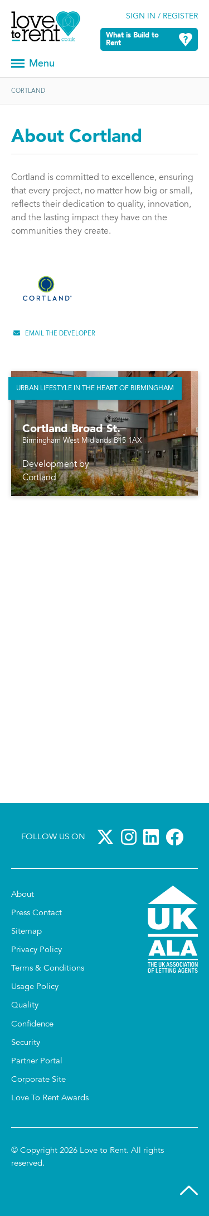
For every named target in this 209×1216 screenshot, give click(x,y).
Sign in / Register (162, 17)
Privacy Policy (36, 950)
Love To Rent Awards (50, 1098)
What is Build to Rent (132, 39)
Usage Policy (35, 987)
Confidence (32, 1024)
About (22, 895)
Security (25, 1043)
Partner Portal (36, 1061)
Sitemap (26, 932)
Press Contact (36, 913)
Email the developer (60, 334)
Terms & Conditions (47, 968)
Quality (24, 1005)
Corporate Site (38, 1080)
